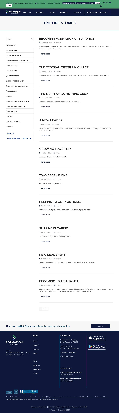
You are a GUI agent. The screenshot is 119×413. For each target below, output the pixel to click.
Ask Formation (14, 55)
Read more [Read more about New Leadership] (45, 268)
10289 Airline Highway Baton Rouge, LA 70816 (19, 3)
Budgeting (12, 66)
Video (10, 127)
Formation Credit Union (18, 86)
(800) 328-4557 (66, 375)
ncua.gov (54, 399)
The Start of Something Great (64, 93)
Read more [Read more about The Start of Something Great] (45, 107)
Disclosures (37, 369)
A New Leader (50, 120)
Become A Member (68, 3)
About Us (36, 345)
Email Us (10, 133)
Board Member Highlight (18, 60)
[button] (111, 12)
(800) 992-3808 (66, 381)
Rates (35, 361)
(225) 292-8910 (66, 346)
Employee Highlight (16, 81)
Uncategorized (14, 121)
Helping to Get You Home (60, 202)
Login (92, 3)
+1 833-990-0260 (67, 356)
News (10, 116)
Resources (36, 365)
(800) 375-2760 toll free (69, 348)
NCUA (81, 407)
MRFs (86, 407)
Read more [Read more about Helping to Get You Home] (45, 215)
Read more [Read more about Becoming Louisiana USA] (45, 296)
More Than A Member (16, 106)
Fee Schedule (64, 407)
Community (13, 71)
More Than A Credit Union (18, 101)
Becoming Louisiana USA (59, 281)
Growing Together (55, 149)
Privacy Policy (43, 407)
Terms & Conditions (54, 407)
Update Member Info (83, 3)
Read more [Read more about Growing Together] (45, 162)
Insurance (12, 91)
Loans (10, 96)
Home (35, 341)
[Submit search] (32, 39)
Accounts (12, 50)
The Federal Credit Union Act (64, 67)
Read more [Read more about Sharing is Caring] (45, 241)
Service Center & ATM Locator (19, 138)
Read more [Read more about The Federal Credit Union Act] (45, 80)
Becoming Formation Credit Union (67, 38)
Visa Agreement (74, 407)
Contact (35, 373)
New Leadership (52, 254)
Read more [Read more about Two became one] (45, 188)
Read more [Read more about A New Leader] (45, 135)
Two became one (53, 175)
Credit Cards (13, 76)
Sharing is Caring (53, 228)
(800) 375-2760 (40, 3)
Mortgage (12, 111)
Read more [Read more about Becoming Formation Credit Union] (45, 54)
